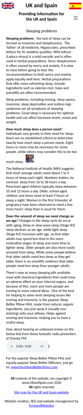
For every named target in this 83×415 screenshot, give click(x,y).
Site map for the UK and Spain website (41, 392)
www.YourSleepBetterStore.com (34, 367)
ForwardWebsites (41, 405)
